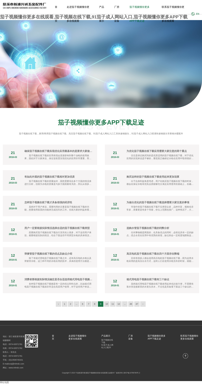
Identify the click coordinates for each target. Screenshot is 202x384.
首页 (56, 14)
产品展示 (101, 14)
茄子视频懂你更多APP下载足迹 (139, 14)
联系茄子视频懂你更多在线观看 (173, 14)
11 (113, 306)
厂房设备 (116, 14)
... (75, 306)
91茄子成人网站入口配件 (107, 346)
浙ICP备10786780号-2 (131, 373)
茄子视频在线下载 (107, 341)
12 (119, 306)
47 (138, 306)
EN (197, 14)
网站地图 (4, 382)
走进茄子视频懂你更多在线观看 (78, 14)
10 (107, 306)
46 (132, 306)
